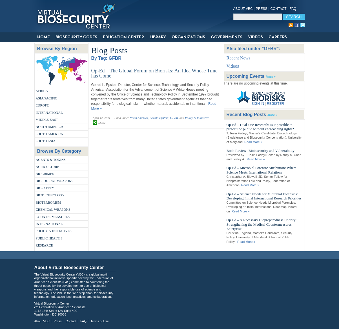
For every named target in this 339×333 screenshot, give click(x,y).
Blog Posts (109, 50)
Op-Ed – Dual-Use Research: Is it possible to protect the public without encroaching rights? (260, 127)
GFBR (174, 117)
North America (49, 127)
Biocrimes (45, 174)
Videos (255, 37)
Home (43, 37)
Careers (278, 37)
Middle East (47, 120)
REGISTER (275, 104)
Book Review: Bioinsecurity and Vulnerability (261, 150)
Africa (42, 91)
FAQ (293, 9)
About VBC (243, 9)
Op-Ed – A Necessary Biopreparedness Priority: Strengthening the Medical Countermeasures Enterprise (262, 224)
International (49, 113)
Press (261, 9)
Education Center (123, 37)
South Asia (46, 141)
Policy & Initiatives (54, 231)
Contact (278, 9)
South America (49, 134)
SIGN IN (258, 104)
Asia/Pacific (46, 98)
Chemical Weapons (53, 210)
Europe (42, 105)
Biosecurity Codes (76, 37)
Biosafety (45, 188)
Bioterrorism (48, 203)
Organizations (188, 37)
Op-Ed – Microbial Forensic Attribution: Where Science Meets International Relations (262, 170)
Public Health (49, 238)
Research (45, 245)
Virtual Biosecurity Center (78, 16)
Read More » (253, 142)
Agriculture (47, 167)
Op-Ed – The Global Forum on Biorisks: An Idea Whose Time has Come (154, 73)
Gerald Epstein (159, 117)
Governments (226, 37)
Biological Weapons (55, 181)
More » (271, 76)
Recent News (239, 58)
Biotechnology (50, 195)
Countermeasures (53, 217)
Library (158, 37)
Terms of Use (99, 321)
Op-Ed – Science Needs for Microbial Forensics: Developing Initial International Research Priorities (264, 196)
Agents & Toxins (51, 160)
